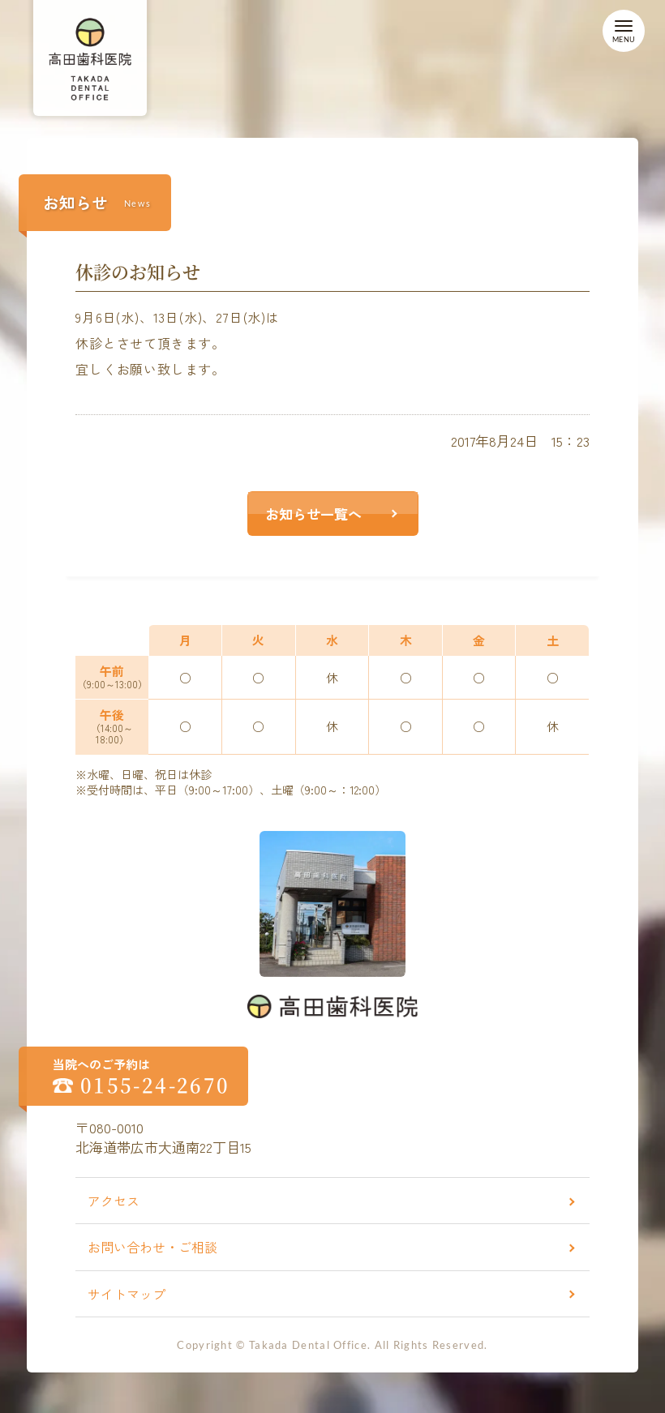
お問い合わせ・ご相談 (152, 1247)
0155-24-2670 (155, 1084)
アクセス (113, 1200)
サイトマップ (126, 1294)
